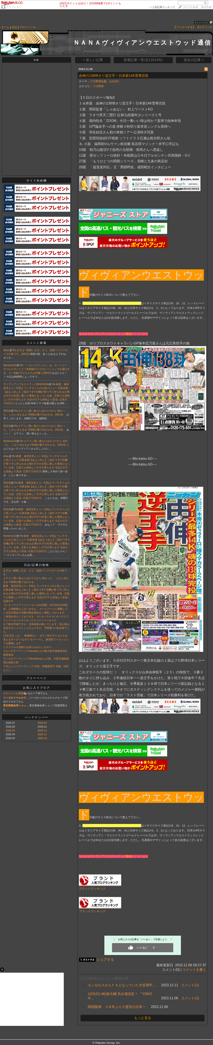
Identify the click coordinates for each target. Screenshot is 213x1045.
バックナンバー (36, 717)
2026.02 (42, 722)
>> (162, 7)
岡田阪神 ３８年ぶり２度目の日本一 (117, 1007)
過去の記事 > (194, 60)
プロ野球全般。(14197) (104, 81)
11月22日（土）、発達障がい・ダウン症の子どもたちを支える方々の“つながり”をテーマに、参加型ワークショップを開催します (36, 639)
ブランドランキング (92, 888)
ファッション (13, 6)
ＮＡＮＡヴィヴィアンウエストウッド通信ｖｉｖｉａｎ (113, 333)
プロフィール (27, 27)
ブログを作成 (190, 7)
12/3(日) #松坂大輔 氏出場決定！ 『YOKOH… (120, 996)
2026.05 (10, 730)
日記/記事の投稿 (36, 565)
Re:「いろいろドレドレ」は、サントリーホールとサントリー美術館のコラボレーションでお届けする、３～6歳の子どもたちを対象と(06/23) (36, 369)
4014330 (201, 22)
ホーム (5, 27)
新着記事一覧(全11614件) (143, 60)
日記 (14, 27)
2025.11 (42, 734)
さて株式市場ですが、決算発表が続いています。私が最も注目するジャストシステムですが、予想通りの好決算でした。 (36, 628)
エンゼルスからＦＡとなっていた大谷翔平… (122, 985)
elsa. (6, 456)
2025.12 (42, 730)
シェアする (105, 959)
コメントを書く (194, 969)
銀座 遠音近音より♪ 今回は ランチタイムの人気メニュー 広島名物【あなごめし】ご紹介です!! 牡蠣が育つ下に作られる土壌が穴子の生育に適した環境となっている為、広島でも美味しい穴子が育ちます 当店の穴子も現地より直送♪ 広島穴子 (36, 593)
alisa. (6, 350)
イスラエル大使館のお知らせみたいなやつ (27, 647)
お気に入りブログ (36, 687)
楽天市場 (206, 7)
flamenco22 (10, 365)
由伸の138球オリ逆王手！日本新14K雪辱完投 (113, 75)
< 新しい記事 (93, 60)
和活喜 (7, 410)
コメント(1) (190, 985)
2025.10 (42, 738)
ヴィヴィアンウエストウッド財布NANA (26, 384)
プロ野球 (98, 86)
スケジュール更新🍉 (15, 693)
